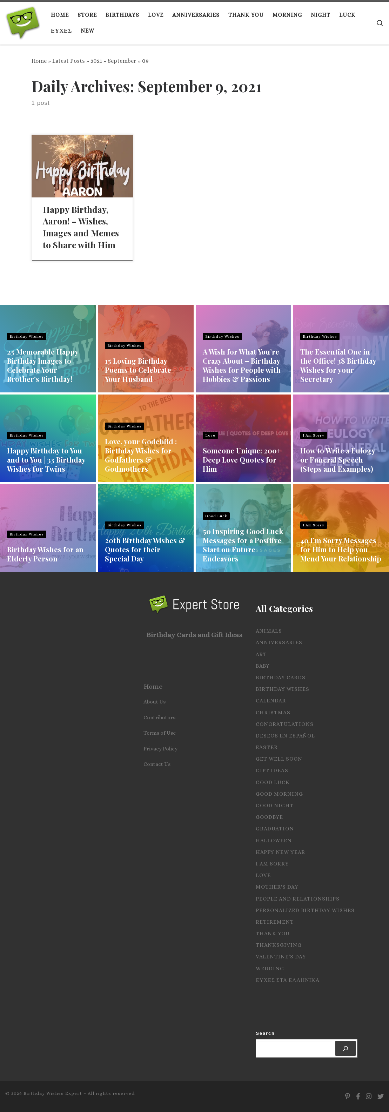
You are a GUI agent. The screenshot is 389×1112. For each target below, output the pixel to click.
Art (261, 654)
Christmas (273, 712)
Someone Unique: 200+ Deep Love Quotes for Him (242, 459)
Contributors (159, 717)
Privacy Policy (160, 749)
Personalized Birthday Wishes (305, 910)
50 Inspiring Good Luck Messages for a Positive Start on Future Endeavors (243, 544)
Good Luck (216, 516)
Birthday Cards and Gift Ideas (194, 635)
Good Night (275, 805)
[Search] (345, 1048)
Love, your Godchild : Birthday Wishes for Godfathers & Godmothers (141, 455)
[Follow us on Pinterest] (347, 1096)
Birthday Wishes (26, 336)
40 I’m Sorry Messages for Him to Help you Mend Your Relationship (340, 549)
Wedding (270, 968)
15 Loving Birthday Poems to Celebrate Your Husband (138, 370)
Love (210, 435)
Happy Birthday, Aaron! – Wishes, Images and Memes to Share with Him (81, 227)
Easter (267, 747)
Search (265, 1033)
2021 (96, 61)
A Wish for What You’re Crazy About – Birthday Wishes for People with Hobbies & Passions (242, 365)
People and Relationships (298, 899)
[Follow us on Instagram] (368, 1096)
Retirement (275, 922)
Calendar (271, 700)
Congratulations (285, 724)
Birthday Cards (281, 677)
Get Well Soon (279, 759)
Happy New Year (280, 852)
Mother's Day (277, 887)
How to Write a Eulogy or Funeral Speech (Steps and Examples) (337, 459)
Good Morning (279, 794)
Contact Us (156, 764)
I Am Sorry (313, 435)
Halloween (274, 840)
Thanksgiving (279, 945)
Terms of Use (159, 733)
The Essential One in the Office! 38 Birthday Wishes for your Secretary (338, 365)
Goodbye (269, 817)
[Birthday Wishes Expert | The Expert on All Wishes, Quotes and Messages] (22, 21)
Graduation (275, 828)
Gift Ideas (272, 770)
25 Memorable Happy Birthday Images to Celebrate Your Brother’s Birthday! (42, 365)
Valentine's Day (281, 956)
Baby (263, 666)
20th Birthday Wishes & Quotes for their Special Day (145, 549)
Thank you (273, 933)
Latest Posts (68, 61)
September (122, 61)
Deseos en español (285, 736)
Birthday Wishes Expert (53, 1093)
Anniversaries (279, 642)
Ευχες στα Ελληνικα (288, 980)
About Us (154, 702)
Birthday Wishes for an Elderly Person (45, 554)
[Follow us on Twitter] (380, 1096)
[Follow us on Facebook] (358, 1096)
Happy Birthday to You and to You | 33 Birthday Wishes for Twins (46, 459)
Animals (269, 631)
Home (39, 61)
